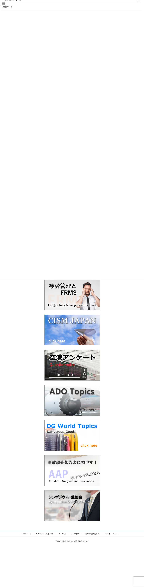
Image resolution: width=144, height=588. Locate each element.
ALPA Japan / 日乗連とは (43, 534)
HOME (25, 534)
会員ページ (8, 6)
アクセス (62, 534)
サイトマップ (110, 534)
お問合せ (75, 534)
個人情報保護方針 (92, 534)
